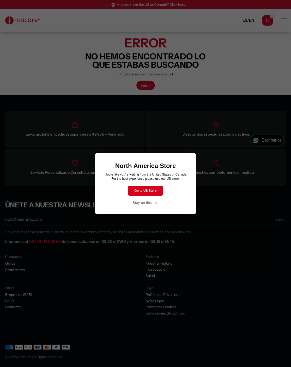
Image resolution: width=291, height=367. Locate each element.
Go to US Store (145, 191)
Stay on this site (146, 203)
